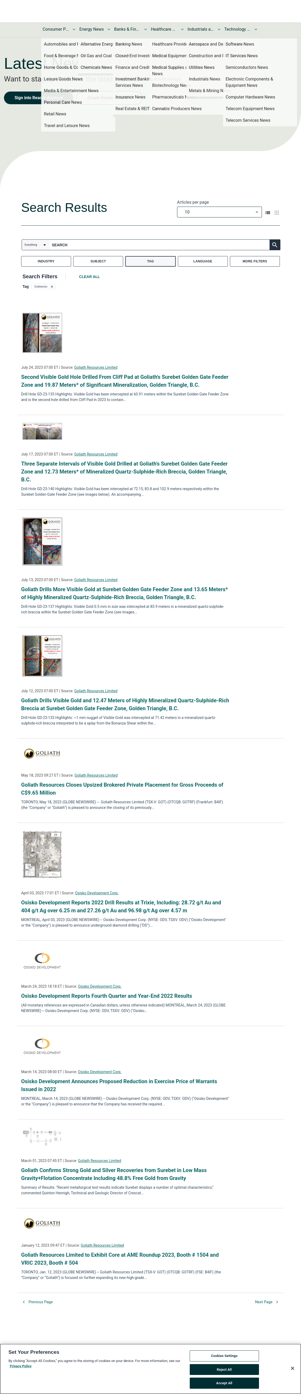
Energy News (91, 29)
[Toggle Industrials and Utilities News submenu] (219, 29)
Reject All (224, 1371)
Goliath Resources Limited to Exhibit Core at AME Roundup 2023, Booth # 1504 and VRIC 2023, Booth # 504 (120, 1259)
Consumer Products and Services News (56, 29)
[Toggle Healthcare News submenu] (182, 29)
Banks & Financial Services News (127, 29)
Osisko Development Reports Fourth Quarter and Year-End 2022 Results (106, 996)
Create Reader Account (109, 97)
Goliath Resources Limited (95, 367)
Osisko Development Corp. (97, 893)
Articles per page (193, 202)
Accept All (224, 1385)
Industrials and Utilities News (201, 29)
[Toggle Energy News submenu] (109, 29)
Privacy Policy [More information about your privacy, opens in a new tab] (20, 1367)
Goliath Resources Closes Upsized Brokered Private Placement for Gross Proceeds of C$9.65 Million (122, 789)
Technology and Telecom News (237, 29)
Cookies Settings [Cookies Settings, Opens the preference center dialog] (224, 1357)
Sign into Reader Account (39, 97)
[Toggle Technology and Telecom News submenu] (255, 29)
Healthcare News (164, 29)
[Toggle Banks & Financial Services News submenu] (145, 29)
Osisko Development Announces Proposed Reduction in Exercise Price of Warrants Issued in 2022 (119, 1085)
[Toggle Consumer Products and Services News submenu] (74, 29)
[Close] (292, 1369)
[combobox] (219, 212)
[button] (43, 286)
